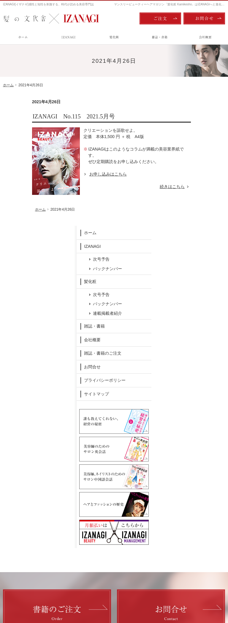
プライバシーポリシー (201, 255)
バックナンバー (204, 143)
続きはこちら (146, 187)
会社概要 (189, 214)
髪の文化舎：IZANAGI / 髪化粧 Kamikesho (37, 593)
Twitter (155, 495)
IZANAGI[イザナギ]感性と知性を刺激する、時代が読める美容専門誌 (48, 4)
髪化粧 (187, 156)
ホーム (187, 107)
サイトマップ (193, 269)
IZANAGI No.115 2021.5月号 (45, 116)
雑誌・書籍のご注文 (199, 228)
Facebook (72, 495)
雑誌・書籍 (191, 201)
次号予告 (198, 134)
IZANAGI (189, 121)
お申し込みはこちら (79, 174)
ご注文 (160, 18)
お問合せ (189, 242)
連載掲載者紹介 (204, 188)
